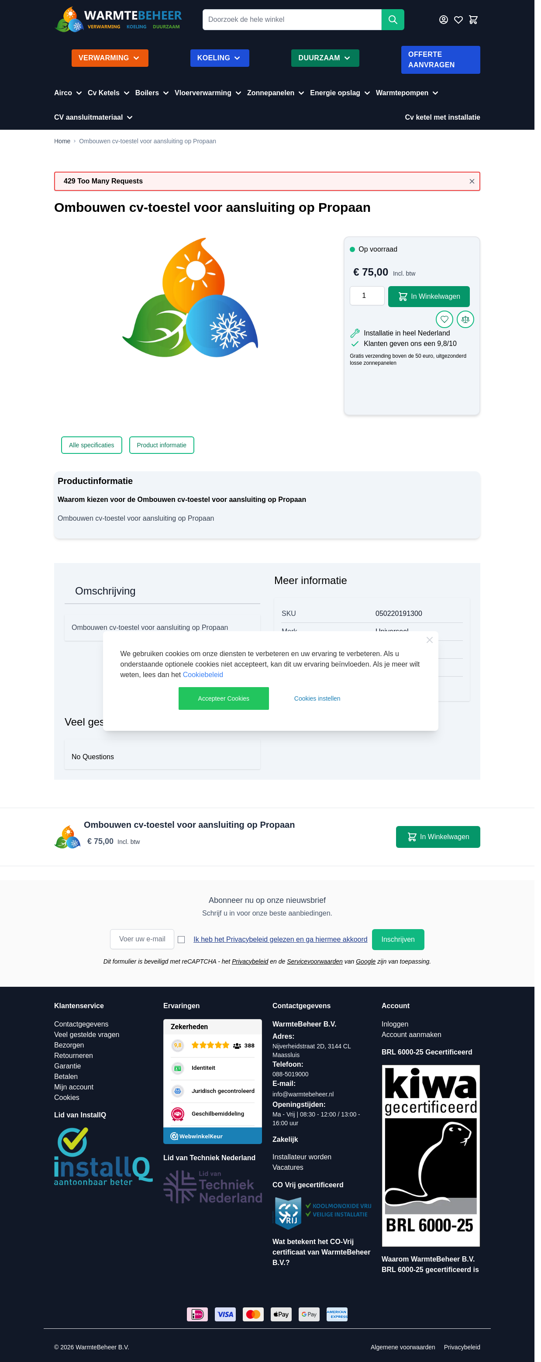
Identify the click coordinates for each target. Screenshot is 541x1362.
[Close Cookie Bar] (429, 640)
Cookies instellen (317, 698)
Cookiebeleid (203, 674)
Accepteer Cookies (224, 698)
